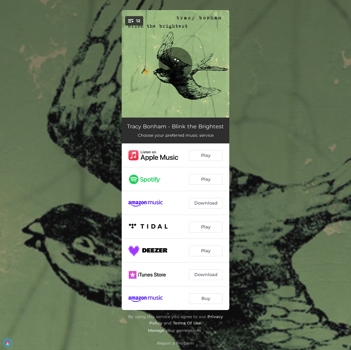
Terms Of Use (187, 322)
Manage (156, 330)
